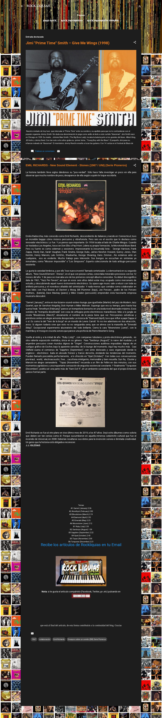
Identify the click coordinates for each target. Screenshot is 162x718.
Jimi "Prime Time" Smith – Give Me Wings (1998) (67, 43)
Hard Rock (49, 20)
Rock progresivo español (103, 20)
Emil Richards (59, 639)
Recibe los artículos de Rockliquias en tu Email (81, 544)
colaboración (44, 639)
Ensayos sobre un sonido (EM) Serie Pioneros (87, 639)
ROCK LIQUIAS (38, 6)
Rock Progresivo (72, 20)
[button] (134, 43)
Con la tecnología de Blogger (81, 711)
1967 (34, 639)
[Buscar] (139, 7)
